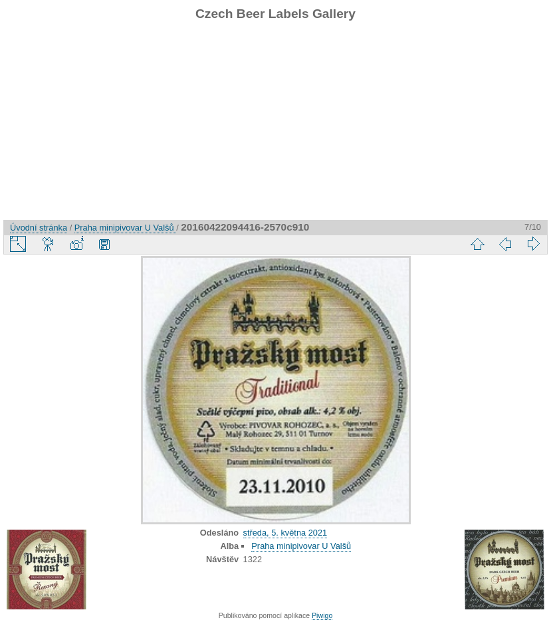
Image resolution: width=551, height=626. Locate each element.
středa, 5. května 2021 (285, 533)
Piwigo (322, 615)
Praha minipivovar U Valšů (125, 228)
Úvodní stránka (38, 228)
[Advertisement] (275, 127)
